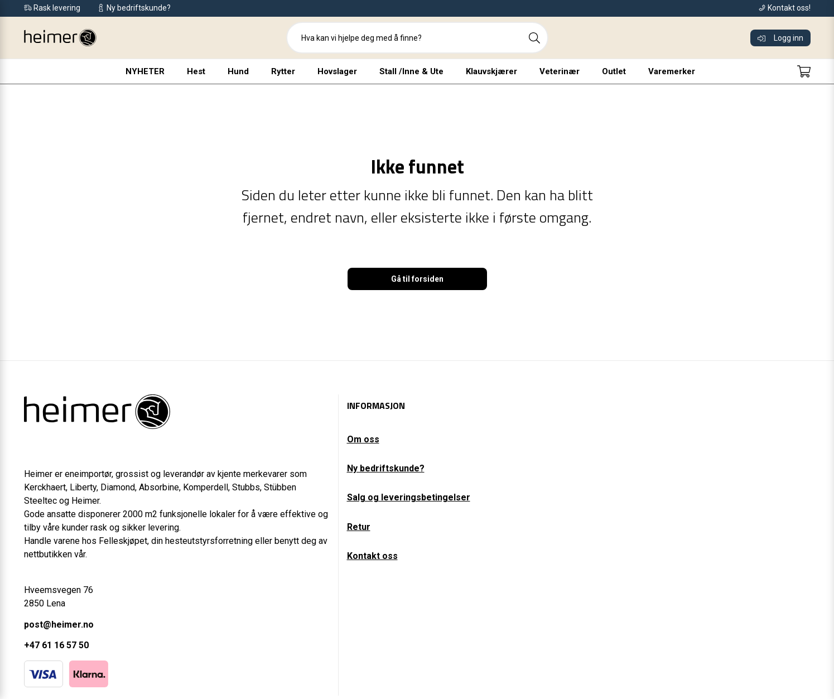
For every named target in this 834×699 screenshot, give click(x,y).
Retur (358, 527)
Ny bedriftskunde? (386, 468)
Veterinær (559, 71)
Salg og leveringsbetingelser (408, 497)
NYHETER (145, 71)
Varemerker (671, 71)
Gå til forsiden (417, 278)
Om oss (363, 439)
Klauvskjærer (491, 71)
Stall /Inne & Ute (411, 71)
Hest (196, 71)
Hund (238, 71)
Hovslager (337, 71)
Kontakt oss (372, 556)
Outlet (614, 71)
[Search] (534, 38)
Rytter (283, 71)
